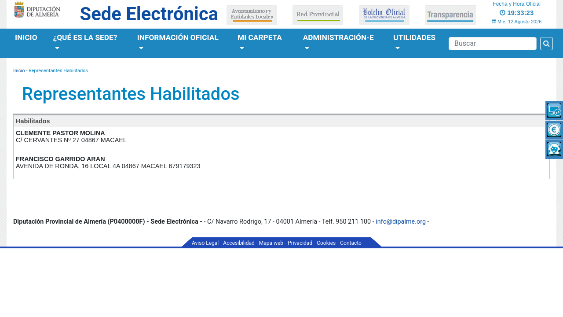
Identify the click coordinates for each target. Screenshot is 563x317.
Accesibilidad (238, 243)
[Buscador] (493, 43)
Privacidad (300, 243)
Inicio (26, 37)
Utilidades (414, 37)
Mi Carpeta (260, 37)
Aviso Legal (205, 243)
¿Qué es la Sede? (85, 37)
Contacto (351, 243)
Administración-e (338, 37)
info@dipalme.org (401, 221)
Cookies (326, 243)
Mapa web (271, 243)
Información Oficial (178, 37)
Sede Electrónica (149, 14)
